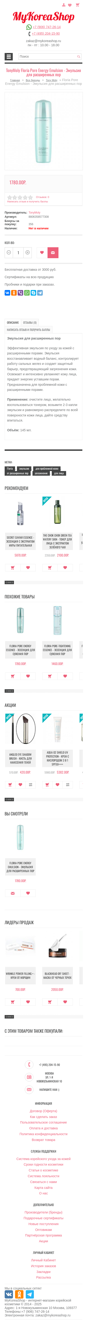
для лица (59, 473)
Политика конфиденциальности (43, 1134)
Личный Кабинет (43, 1260)
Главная (15, 80)
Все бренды (33, 80)
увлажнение (41, 473)
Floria (10, 468)
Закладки (43, 1272)
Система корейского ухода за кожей (43, 1159)
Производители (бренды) (43, 1212)
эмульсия (24, 468)
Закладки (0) (70, 4)
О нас (43, 1193)
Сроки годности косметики (43, 1164)
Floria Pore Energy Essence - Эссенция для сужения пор (20, 650)
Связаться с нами (43, 1182)
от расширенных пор (17, 473)
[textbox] (49, 56)
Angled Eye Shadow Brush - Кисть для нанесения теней (20, 758)
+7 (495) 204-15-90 (46, 33)
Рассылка (43, 1277)
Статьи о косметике (43, 1170)
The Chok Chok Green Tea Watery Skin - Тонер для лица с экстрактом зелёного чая (57, 541)
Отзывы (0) (29, 322)
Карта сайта (44, 1188)
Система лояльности (43, 1176)
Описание (13, 322)
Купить (13, 567)
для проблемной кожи (46, 468)
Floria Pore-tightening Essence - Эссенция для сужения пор (57, 650)
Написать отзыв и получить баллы (27, 201)
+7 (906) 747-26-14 (47, 27)
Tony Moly (52, 80)
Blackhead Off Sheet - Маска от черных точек (57, 975)
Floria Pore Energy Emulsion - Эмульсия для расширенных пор (20, 867)
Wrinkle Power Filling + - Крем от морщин (20, 975)
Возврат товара (43, 1140)
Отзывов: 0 (42, 197)
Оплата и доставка (43, 1128)
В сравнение (30, 784)
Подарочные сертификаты (44, 1218)
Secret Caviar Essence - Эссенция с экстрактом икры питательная (20, 541)
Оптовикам (43, 1230)
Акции (43, 1241)
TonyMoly (34, 212)
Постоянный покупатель (64, 4)
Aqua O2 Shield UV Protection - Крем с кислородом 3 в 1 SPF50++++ (57, 758)
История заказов (43, 1266)
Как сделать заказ (43, 1117)
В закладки (42, 252)
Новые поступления (44, 1224)
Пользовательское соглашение (43, 1122)
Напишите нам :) (49, 1089)
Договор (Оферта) (43, 1111)
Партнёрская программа (43, 1235)
